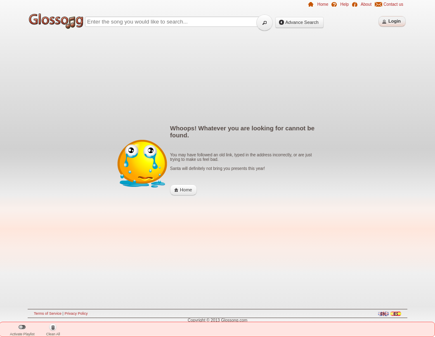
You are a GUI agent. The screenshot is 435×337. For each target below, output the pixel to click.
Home (323, 4)
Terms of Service (47, 313)
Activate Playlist (22, 330)
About (366, 4)
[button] (264, 22)
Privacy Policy (75, 313)
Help (344, 4)
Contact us (393, 4)
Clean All (53, 330)
